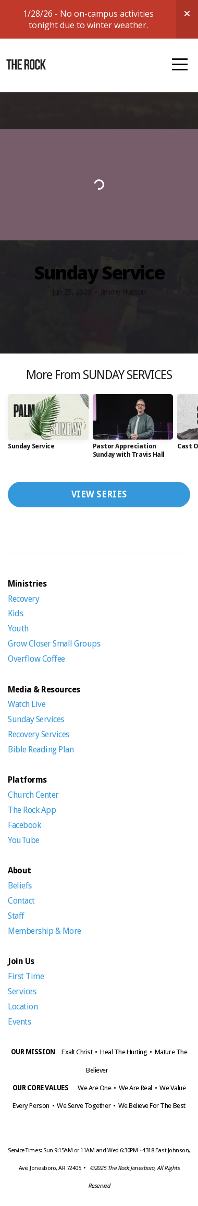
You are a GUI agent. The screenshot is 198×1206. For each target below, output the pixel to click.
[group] (48, 426)
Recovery (23, 599)
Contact (21, 901)
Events (19, 1022)
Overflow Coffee (36, 659)
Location (23, 1007)
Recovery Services (38, 734)
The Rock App (33, 810)
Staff (16, 916)
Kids (16, 613)
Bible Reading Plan (40, 749)
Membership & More (44, 931)
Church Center (34, 795)
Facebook (24, 825)
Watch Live (26, 704)
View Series (99, 494)
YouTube (24, 840)
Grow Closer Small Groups (54, 644)
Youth (18, 629)
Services (23, 991)
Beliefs (20, 886)
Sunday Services (37, 719)
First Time (26, 976)
